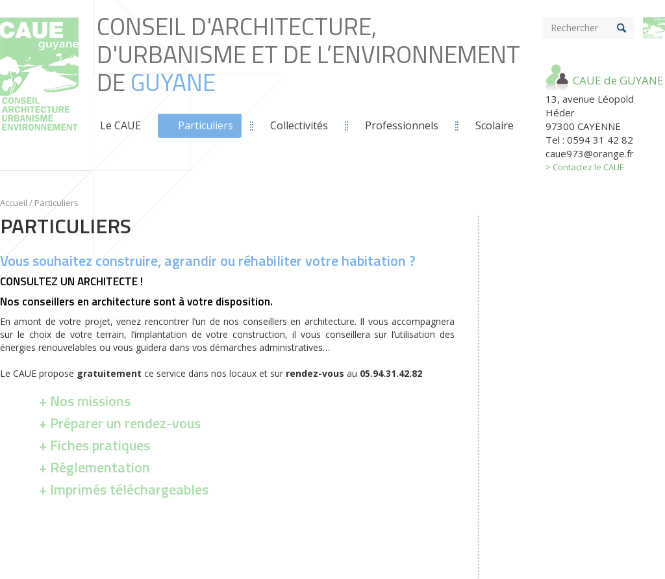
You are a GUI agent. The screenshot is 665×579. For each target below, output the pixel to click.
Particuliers (205, 125)
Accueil (13, 203)
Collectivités (299, 125)
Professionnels (401, 125)
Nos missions (90, 401)
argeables (131, 489)
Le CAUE (120, 125)
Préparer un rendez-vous (125, 423)
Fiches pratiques (100, 445)
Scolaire (494, 125)
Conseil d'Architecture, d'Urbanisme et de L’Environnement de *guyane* (39, 88)
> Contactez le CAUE (585, 167)
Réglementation (100, 467)
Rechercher (574, 27)
